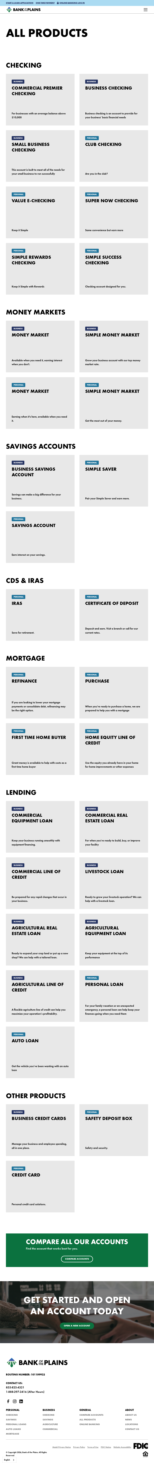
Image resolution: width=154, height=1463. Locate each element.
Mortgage (12, 1434)
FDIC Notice (106, 1447)
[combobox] (9, 1460)
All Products (87, 1420)
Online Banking (89, 1424)
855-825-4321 (15, 1387)
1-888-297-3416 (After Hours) (25, 1392)
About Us (131, 1415)
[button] (19, 3)
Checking (12, 1415)
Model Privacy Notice (61, 1447)
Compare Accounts (91, 1415)
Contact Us (132, 1429)
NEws (128, 1420)
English (7, 1460)
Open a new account (77, 1326)
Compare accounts (77, 1259)
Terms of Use (92, 1447)
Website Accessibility (122, 1447)
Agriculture (50, 1424)
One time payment (45, 3)
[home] (23, 10)
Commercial (50, 1429)
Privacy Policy (79, 1447)
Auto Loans (13, 1429)
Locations (131, 1424)
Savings (11, 1420)
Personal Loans (16, 1424)
